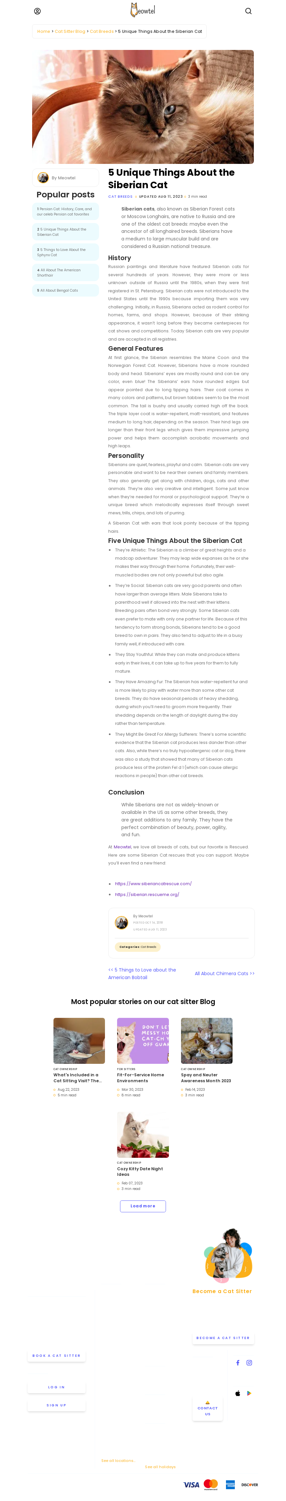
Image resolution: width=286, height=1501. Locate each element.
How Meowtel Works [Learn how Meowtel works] (164, 1299)
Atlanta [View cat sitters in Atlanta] (108, 1289)
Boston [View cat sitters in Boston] (107, 1308)
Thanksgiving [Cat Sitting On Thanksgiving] (158, 1444)
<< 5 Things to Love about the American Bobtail (142, 974)
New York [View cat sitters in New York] (110, 1375)
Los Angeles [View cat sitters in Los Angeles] (113, 1355)
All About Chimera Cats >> (225, 973)
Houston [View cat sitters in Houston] (109, 1346)
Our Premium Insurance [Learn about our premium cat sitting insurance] (157, 1331)
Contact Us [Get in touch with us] (205, 1356)
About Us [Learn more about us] (153, 1289)
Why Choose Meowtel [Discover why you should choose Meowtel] (165, 1318)
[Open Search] (248, 11)
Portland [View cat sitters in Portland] (109, 1412)
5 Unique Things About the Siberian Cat (61, 232)
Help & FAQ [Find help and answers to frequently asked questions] (155, 1371)
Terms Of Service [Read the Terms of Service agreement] (42, 1486)
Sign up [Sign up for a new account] (57, 1405)
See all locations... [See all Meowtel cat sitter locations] (118, 1460)
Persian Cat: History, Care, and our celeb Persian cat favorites (64, 212)
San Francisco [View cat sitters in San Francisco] (115, 1431)
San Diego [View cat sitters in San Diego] (111, 1422)
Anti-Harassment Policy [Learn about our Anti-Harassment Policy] (105, 1486)
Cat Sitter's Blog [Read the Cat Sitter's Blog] (160, 1381)
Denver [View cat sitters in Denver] (107, 1337)
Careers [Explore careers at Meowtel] (152, 1352)
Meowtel (122, 847)
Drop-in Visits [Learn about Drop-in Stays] (158, 1400)
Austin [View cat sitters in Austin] (107, 1299)
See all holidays (160, 1466)
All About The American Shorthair (59, 273)
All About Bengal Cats (57, 290)
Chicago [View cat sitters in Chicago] (109, 1318)
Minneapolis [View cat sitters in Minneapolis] (113, 1365)
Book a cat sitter (56, 1356)
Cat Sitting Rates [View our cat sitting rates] (161, 1308)
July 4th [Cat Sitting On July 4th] (152, 1437)
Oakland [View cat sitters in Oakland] (109, 1384)
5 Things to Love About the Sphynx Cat (61, 252)
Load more (143, 1206)
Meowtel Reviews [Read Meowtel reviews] (161, 1343)
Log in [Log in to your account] (56, 1387)
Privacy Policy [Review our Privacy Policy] (71, 1486)
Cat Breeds (120, 196)
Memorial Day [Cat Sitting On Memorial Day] (158, 1428)
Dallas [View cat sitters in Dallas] (107, 1327)
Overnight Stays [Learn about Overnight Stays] (160, 1410)
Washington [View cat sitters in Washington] (113, 1450)
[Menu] (37, 11)
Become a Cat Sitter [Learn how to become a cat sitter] (222, 1340)
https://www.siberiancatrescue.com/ (153, 883)
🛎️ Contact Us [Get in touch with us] (207, 1412)
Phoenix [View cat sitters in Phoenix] (108, 1403)
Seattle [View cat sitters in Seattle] (108, 1441)
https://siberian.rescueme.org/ (147, 894)
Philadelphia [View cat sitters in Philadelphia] (113, 1394)
